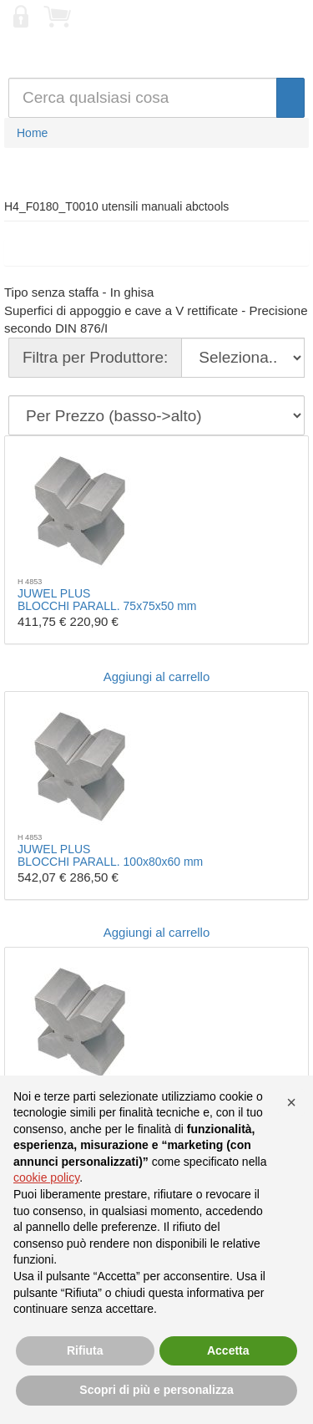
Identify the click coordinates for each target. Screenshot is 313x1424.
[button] (291, 1102)
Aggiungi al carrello (156, 676)
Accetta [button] (228, 1350)
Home (32, 133)
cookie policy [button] (46, 1177)
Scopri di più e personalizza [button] (156, 1389)
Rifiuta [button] (85, 1350)
